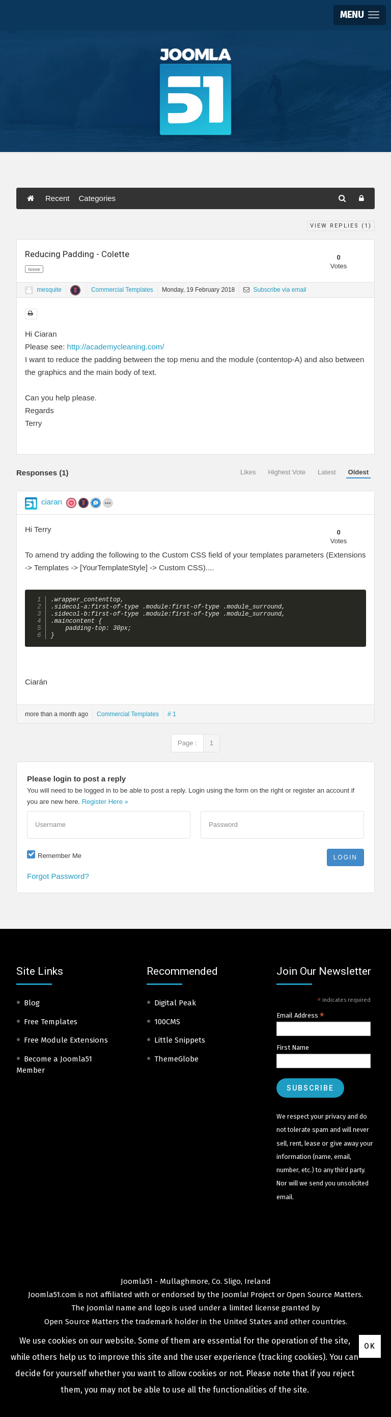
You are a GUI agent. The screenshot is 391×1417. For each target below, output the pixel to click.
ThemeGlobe (176, 1067)
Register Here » (105, 810)
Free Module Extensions (66, 1048)
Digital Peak (175, 1011)
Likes (248, 472)
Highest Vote (286, 472)
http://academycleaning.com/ (115, 346)
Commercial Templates (122, 289)
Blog (32, 1011)
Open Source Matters (324, 1303)
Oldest (358, 472)
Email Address (300, 1024)
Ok (370, 1346)
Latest (327, 472)
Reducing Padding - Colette (77, 254)
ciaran (51, 501)
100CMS (167, 1030)
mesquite (49, 289)
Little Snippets (179, 1048)
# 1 (171, 722)
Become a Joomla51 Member (54, 1073)
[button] (359, 15)
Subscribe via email (274, 289)
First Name (292, 1056)
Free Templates (50, 1030)
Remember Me (59, 864)
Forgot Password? (58, 884)
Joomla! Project (247, 1303)
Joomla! (100, 1316)
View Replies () (341, 225)
